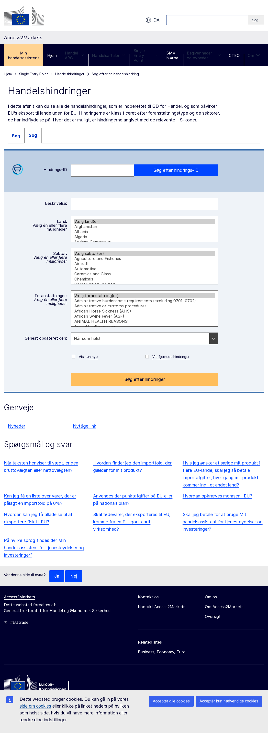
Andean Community (144, 242)
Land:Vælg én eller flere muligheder (50, 225)
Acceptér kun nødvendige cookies (229, 701)
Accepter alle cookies (171, 701)
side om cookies (35, 706)
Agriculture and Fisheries (144, 258)
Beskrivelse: (56, 203)
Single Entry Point (146, 55)
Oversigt (213, 616)
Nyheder (16, 426)
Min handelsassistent (23, 55)
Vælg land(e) (144, 221)
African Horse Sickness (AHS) (144, 311)
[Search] (256, 20)
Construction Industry (144, 284)
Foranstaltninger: (50, 299)
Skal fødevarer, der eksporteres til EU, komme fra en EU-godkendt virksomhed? (131, 522)
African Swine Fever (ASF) (144, 316)
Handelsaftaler (108, 55)
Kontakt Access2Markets (161, 606)
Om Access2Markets (224, 606)
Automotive (144, 268)
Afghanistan (144, 226)
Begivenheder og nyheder (204, 55)
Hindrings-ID (39, 169)
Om (254, 55)
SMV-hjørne (172, 55)
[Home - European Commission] (39, 684)
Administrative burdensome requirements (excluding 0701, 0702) (144, 300)
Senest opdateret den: (46, 338)
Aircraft (144, 263)
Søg (16, 135)
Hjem (52, 55)
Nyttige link (84, 426)
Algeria (144, 236)
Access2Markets (19, 596)
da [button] (152, 20)
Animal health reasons (144, 326)
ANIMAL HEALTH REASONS (144, 321)
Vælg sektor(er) (144, 253)
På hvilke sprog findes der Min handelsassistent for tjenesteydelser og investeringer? (44, 548)
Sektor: (50, 257)
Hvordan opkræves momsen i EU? (217, 495)
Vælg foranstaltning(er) (144, 295)
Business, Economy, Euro (162, 651)
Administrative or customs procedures (144, 306)
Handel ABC (74, 55)
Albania (144, 231)
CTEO (234, 55)
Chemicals (144, 279)
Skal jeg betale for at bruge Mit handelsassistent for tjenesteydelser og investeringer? (223, 522)
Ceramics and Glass (144, 274)
